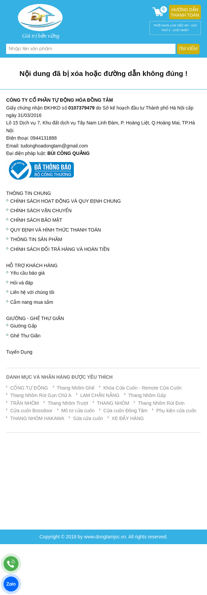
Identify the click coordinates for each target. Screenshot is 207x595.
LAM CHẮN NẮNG (100, 395)
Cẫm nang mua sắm (31, 302)
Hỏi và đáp (21, 282)
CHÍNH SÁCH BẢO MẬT (36, 220)
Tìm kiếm (188, 49)
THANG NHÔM (113, 403)
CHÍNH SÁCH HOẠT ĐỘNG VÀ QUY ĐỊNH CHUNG (65, 201)
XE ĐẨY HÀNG (128, 418)
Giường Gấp (23, 326)
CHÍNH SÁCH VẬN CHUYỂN (40, 210)
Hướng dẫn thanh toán (185, 12)
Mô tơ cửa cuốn (78, 410)
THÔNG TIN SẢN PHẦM (36, 239)
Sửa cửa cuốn (88, 418)
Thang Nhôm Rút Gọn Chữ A (40, 395)
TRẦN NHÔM (24, 403)
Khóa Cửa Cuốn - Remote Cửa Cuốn (142, 388)
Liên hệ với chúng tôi (32, 292)
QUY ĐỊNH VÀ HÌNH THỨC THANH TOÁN (55, 230)
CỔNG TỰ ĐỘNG (29, 388)
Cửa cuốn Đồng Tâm (125, 410)
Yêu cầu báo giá (27, 273)
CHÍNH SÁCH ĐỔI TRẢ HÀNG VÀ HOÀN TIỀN (59, 249)
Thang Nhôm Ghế (76, 388)
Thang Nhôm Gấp (147, 395)
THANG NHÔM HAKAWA (37, 418)
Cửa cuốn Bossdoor (31, 410)
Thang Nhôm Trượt (68, 403)
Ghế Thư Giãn (25, 335)
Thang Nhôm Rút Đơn (161, 403)
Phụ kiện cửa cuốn (176, 410)
